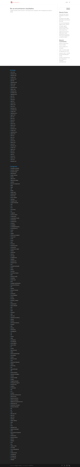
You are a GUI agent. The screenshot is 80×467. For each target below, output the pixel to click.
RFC (11, 408)
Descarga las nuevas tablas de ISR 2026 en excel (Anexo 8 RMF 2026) (64, 20)
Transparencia (13, 454)
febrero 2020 (13, 84)
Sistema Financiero (14, 437)
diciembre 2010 (13, 161)
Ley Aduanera (13, 339)
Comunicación (13, 219)
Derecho (12, 254)
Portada (12, 379)
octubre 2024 (13, 77)
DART (12, 242)
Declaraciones (13, 247)
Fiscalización (13, 293)
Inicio (67, 2)
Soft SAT (12, 439)
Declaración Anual (14, 245)
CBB (11, 204)
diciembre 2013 (13, 108)
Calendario (13, 199)
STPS (12, 442)
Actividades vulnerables (15, 168)
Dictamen (12, 259)
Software (12, 440)
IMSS (12, 314)
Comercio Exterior (14, 214)
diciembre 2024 (13, 75)
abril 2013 (12, 121)
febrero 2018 (13, 89)
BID (11, 188)
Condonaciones (13, 221)
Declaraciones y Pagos (15, 249)
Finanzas (12, 288)
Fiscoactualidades (14, 295)
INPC (12, 326)
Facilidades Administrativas (15, 283)
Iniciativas (12, 324)
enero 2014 (13, 106)
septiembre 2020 (14, 82)
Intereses (12, 327)
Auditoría (12, 182)
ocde (12, 360)
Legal (12, 338)
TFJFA (12, 451)
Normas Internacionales (15, 353)
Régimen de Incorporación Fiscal (16, 401)
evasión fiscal (13, 279)
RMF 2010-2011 (13, 413)
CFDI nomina (13, 209)
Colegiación (13, 212)
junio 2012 (13, 137)
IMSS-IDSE (13, 315)
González (60, 57)
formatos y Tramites (14, 300)
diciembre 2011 (13, 145)
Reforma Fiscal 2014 (14, 398)
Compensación (13, 216)
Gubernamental (13, 303)
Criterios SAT (13, 236)
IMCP (12, 310)
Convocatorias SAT (14, 228)
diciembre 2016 (13, 91)
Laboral (12, 336)
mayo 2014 (13, 99)
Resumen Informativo (15, 406)
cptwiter (12, 233)
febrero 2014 (13, 104)
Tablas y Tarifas (13, 445)
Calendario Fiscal (14, 200)
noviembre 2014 (14, 92)
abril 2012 (12, 139)
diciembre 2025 (13, 73)
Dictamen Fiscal (13, 262)
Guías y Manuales (14, 305)
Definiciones (13, 252)
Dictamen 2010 (13, 260)
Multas (12, 351)
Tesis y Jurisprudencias (15, 449)
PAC (11, 367)
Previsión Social (13, 384)
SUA (11, 444)
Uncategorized (13, 456)
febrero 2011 (13, 157)
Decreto (12, 250)
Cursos (12, 240)
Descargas (13, 255)
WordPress (31, 465)
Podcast (12, 375)
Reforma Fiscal (13, 396)
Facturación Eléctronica (15, 285)
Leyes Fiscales (13, 345)
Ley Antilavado (13, 341)
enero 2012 (13, 144)
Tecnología (13, 447)
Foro (11, 302)
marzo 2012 (13, 140)
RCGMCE (12, 393)
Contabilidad (13, 225)
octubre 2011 (13, 147)
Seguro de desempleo (15, 429)
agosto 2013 (13, 115)
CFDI (12, 207)
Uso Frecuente (13, 457)
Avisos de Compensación (15, 183)
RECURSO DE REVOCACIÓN (16, 394)
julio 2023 (12, 80)
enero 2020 (13, 85)
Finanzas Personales (14, 290)
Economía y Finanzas (14, 273)
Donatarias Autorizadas (15, 266)
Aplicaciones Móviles (14, 180)
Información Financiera (15, 322)
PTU (11, 391)
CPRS (12, 231)
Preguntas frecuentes (14, 381)
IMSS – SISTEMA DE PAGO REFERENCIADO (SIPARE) (64, 54)
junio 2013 (13, 118)
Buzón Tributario (14, 197)
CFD (11, 206)
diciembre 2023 (13, 78)
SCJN (12, 425)
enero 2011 (13, 159)
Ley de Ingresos (13, 343)
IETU (11, 309)
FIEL (11, 286)
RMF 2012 (12, 415)
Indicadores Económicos (15, 317)
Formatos (12, 298)
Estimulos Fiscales (14, 276)
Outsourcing (13, 365)
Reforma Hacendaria (14, 399)
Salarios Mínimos (14, 420)
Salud (12, 422)
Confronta (12, 223)
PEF (11, 370)
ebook (12, 267)
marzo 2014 (13, 103)
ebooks (12, 269)
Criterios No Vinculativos (15, 235)
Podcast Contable (14, 377)
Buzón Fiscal (13, 195)
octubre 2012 (13, 130)
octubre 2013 (13, 111)
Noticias (12, 357)
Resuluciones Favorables (15, 405)
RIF (11, 410)
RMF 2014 (12, 417)
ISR (11, 333)
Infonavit (12, 321)
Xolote (60, 46)
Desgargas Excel (14, 257)
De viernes (13, 243)
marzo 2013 (13, 123)
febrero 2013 (13, 125)
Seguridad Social (14, 427)
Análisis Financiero (14, 175)
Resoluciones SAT (14, 403)
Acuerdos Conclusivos (15, 170)
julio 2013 (12, 116)
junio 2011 (13, 151)
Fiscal (12, 291)
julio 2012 (12, 135)
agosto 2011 (13, 149)
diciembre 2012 (13, 128)
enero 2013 (13, 127)
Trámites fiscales (14, 452)
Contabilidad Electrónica (15, 226)
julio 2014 (12, 96)
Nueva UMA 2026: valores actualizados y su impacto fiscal (63, 15)
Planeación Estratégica (15, 374)
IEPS (11, 307)
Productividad (13, 387)
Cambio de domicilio (14, 202)
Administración (13, 173)
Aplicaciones (13, 178)
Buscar (68, 8)
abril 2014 (12, 101)
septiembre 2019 (14, 87)
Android (12, 176)
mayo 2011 (13, 152)
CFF (11, 211)
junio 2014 (13, 97)
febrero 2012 (13, 142)
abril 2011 (12, 154)
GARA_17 (60, 49)
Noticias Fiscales (14, 358)
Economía (12, 271)
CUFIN (12, 238)
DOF (11, 264)
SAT (11, 423)
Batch (12, 185)
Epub (12, 274)
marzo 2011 (13, 156)
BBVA (12, 187)
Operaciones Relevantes (15, 362)
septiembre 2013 (14, 113)
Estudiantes (13, 278)
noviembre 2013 (14, 109)
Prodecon (12, 386)
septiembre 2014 (14, 94)
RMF (11, 412)
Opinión (12, 363)
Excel (12, 281)
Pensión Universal (14, 372)
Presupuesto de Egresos (15, 382)
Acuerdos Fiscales (14, 171)
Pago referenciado (14, 369)
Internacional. (13, 329)
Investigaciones (13, 331)
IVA (11, 334)
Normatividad (13, 355)
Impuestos (13, 312)
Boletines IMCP (13, 194)
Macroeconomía (14, 350)
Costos (12, 230)
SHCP (12, 430)
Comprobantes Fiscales (15, 218)
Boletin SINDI (13, 192)
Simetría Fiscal (13, 435)
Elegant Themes (18, 465)
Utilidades (12, 459)
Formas (12, 297)
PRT (11, 389)
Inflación (12, 319)
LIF (11, 346)
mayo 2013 (13, 120)
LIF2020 (12, 348)
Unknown (61, 53)
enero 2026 (13, 72)
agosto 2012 (13, 133)
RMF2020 (12, 418)
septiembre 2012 (14, 132)
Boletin (12, 190)
